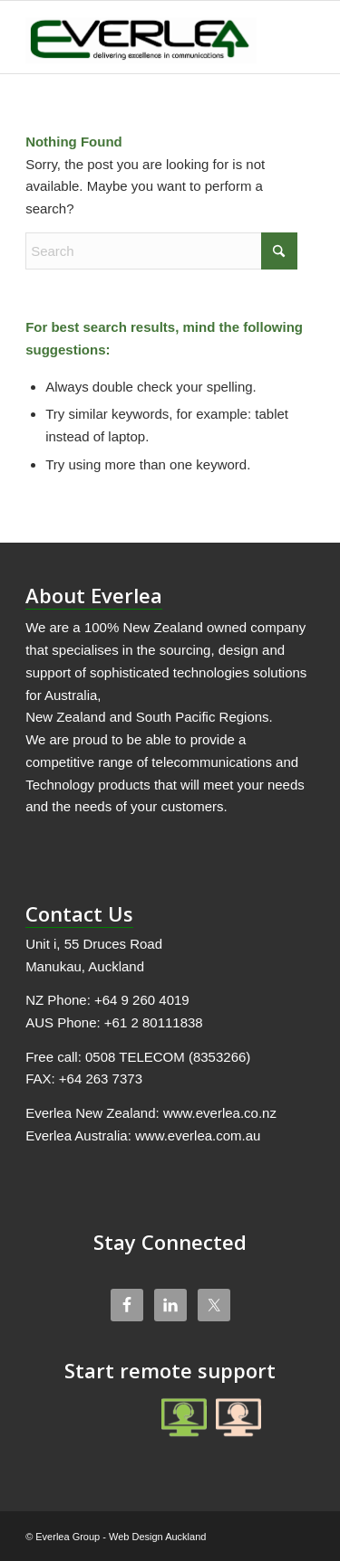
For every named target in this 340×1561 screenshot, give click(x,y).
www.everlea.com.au (197, 1135)
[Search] (161, 251)
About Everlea (93, 595)
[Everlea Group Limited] (141, 37)
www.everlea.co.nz (220, 1113)
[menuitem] (290, 37)
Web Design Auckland (157, 1536)
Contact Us (79, 913)
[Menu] (290, 37)
